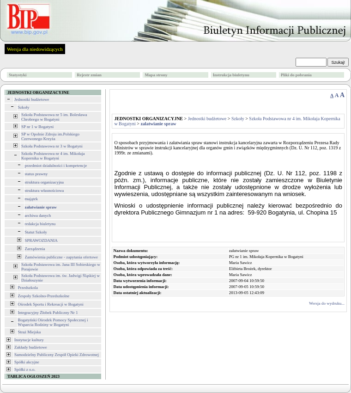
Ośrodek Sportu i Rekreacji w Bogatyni (51, 304)
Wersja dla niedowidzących (35, 49)
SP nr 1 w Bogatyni (37, 126)
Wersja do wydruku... (327, 303)
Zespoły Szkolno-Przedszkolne (44, 296)
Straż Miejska (29, 332)
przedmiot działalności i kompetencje (56, 165)
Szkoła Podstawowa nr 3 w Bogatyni (52, 146)
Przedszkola (28, 287)
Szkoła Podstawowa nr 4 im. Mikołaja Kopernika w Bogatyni (53, 155)
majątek (31, 198)
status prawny (36, 174)
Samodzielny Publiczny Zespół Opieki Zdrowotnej (56, 354)
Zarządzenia (35, 248)
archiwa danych (38, 215)
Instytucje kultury (29, 340)
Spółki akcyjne (26, 362)
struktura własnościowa (44, 190)
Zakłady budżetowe (30, 347)
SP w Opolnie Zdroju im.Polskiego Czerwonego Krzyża (50, 136)
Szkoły (24, 107)
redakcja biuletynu (40, 223)
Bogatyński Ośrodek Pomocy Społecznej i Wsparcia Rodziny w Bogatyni (53, 322)
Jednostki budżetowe (31, 99)
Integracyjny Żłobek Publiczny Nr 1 (48, 312)
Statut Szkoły (36, 232)
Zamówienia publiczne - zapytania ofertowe (61, 257)
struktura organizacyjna (44, 182)
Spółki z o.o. (25, 369)
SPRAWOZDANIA (41, 240)
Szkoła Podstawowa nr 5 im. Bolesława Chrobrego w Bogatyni (54, 117)
